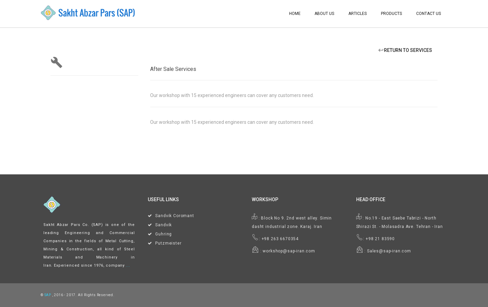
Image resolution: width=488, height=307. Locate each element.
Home (295, 13)
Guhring (163, 234)
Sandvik (163, 225)
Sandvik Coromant (174, 215)
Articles (357, 13)
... (128, 265)
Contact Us (428, 13)
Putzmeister (168, 243)
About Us (324, 13)
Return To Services (405, 50)
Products (391, 13)
